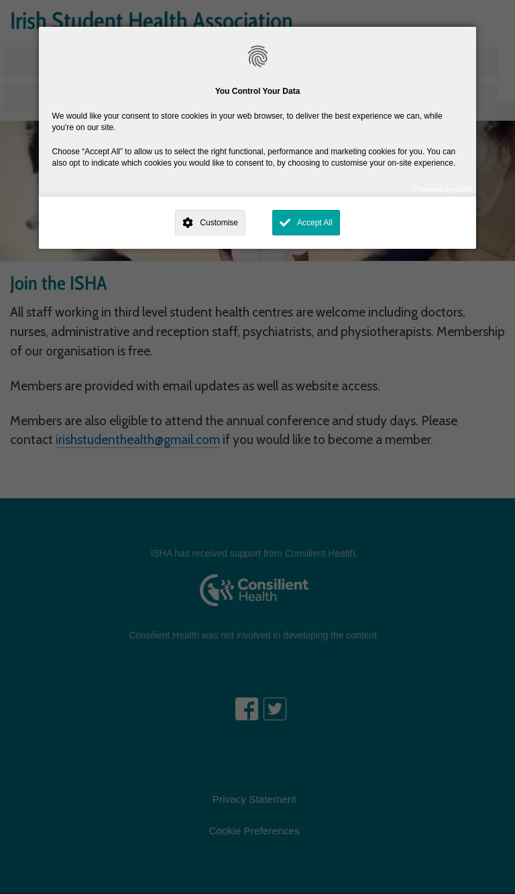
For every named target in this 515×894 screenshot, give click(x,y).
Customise (219, 222)
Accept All (315, 222)
